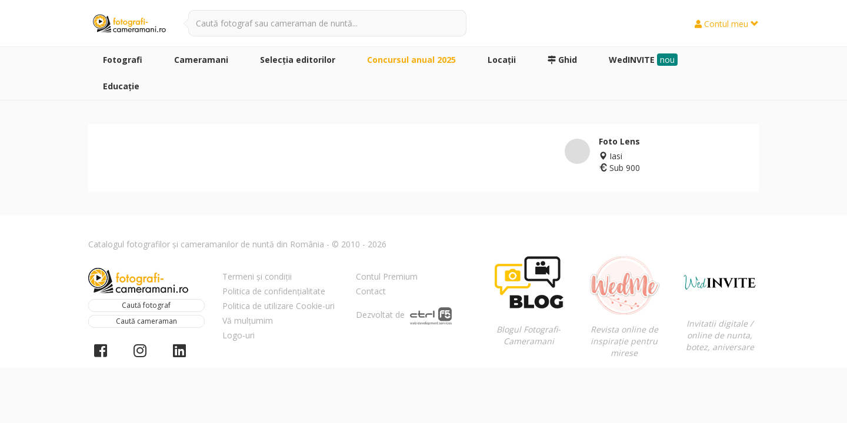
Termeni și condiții (257, 276)
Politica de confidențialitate (273, 291)
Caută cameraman (146, 321)
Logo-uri (238, 335)
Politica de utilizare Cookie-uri (278, 305)
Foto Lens (619, 141)
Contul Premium (387, 276)
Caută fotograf (146, 305)
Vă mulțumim (247, 320)
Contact (371, 291)
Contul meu (727, 23)
